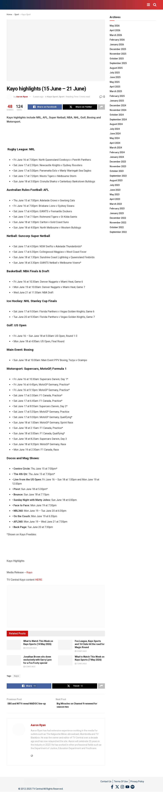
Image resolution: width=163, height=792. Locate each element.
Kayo (29, 573)
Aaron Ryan (22, 96)
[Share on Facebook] (45, 107)
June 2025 (115, 77)
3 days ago (81, 652)
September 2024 (118, 119)
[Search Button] (154, 5)
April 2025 (115, 86)
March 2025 (116, 91)
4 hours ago (30, 648)
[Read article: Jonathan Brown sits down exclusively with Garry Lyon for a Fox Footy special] (14, 661)
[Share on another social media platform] (101, 107)
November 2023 (118, 166)
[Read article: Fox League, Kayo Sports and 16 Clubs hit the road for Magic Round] (65, 645)
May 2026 (115, 25)
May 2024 (115, 138)
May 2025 (115, 82)
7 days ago (81, 664)
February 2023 (117, 208)
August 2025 (116, 68)
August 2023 (116, 180)
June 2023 (115, 190)
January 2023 (117, 213)
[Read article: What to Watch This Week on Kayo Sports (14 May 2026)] (14, 645)
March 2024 (116, 147)
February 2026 (117, 39)
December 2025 (118, 49)
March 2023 (116, 204)
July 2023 (115, 185)
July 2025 (115, 72)
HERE (38, 580)
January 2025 (117, 100)
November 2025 (118, 53)
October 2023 (117, 171)
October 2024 (117, 114)
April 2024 (115, 143)
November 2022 (118, 222)
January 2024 (117, 157)
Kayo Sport (26, 14)
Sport (16, 14)
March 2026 (116, 35)
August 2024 (116, 124)
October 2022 (117, 227)
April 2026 (115, 30)
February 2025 (117, 96)
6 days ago (29, 667)
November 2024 (118, 110)
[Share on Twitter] (80, 107)
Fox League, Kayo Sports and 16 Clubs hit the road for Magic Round (90, 644)
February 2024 (117, 152)
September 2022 (118, 232)
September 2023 (118, 176)
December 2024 (118, 105)
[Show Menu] (148, 5)
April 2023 (115, 199)
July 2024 (115, 129)
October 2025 (117, 58)
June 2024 (115, 133)
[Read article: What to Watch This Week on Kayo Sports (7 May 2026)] (65, 661)
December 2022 (118, 218)
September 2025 (118, 63)
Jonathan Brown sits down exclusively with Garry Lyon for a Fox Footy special (37, 660)
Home (9, 14)
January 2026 (117, 44)
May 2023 (115, 194)
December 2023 (118, 161)
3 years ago (38, 96)
